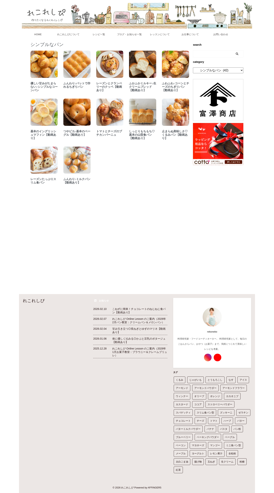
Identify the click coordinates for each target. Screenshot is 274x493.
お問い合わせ (220, 34)
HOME (38, 34)
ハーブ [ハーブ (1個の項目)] (227, 420)
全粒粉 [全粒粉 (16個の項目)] (232, 453)
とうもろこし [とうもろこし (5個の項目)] (215, 379)
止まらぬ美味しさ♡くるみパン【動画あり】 (175, 135)
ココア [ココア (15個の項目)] (198, 404)
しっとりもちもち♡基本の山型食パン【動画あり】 (142, 135)
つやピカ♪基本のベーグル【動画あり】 (77, 133)
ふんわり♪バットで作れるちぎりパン (77, 85)
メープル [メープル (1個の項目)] (181, 453)
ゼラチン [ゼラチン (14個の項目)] (243, 412)
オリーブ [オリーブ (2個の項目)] (199, 396)
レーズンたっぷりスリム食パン (43, 180)
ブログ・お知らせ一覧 (129, 34)
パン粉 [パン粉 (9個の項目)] (237, 429)
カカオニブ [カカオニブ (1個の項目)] (232, 396)
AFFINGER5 (154, 487)
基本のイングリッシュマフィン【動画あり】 (43, 135)
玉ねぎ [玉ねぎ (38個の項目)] (211, 461)
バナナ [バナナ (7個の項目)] (210, 429)
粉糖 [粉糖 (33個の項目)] (242, 461)
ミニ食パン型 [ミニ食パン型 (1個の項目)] (233, 445)
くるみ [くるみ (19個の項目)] (179, 379)
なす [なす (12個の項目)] (231, 379)
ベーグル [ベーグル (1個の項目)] (230, 437)
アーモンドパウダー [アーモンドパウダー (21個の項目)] (205, 388)
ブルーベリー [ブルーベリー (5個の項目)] (183, 437)
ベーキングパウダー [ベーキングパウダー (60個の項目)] (208, 437)
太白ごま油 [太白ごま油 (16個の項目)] (182, 461)
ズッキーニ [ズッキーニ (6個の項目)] (226, 412)
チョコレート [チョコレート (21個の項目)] (183, 420)
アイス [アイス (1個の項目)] (243, 379)
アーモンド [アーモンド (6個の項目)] (182, 388)
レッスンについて (160, 34)
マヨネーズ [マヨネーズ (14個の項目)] (198, 445)
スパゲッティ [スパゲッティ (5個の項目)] (183, 412)
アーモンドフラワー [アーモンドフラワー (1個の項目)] (233, 388)
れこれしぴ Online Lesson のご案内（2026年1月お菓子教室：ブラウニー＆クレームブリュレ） (139, 352)
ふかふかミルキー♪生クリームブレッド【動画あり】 (142, 87)
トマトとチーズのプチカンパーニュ (109, 133)
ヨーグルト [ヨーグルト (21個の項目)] (198, 453)
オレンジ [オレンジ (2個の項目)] (215, 396)
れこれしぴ (34, 300)
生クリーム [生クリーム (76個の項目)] (227, 461)
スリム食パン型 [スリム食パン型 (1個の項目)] (205, 412)
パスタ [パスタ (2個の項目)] (223, 429)
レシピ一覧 (99, 34)
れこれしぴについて (68, 34)
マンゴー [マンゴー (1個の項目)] (215, 445)
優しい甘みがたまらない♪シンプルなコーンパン (44, 87)
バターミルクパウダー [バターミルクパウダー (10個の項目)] (188, 429)
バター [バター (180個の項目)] (241, 420)
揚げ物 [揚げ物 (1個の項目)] (198, 461)
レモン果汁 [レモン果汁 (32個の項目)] (216, 453)
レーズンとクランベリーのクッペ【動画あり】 (109, 87)
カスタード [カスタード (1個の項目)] (182, 404)
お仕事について (190, 34)
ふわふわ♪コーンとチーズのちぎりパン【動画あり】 (175, 87)
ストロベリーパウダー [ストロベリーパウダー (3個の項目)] (220, 404)
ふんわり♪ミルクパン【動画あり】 (77, 180)
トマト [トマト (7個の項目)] (213, 420)
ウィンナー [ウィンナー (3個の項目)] (182, 396)
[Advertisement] (218, 224)
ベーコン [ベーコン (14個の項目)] (181, 445)
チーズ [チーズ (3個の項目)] (200, 420)
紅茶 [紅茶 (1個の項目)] (178, 469)
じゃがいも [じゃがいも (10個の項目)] (195, 379)
